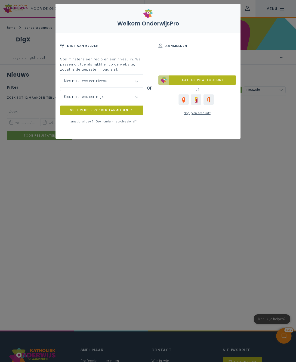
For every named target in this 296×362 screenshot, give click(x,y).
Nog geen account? (197, 113)
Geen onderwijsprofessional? (116, 121)
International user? (80, 121)
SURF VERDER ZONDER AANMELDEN (101, 110)
